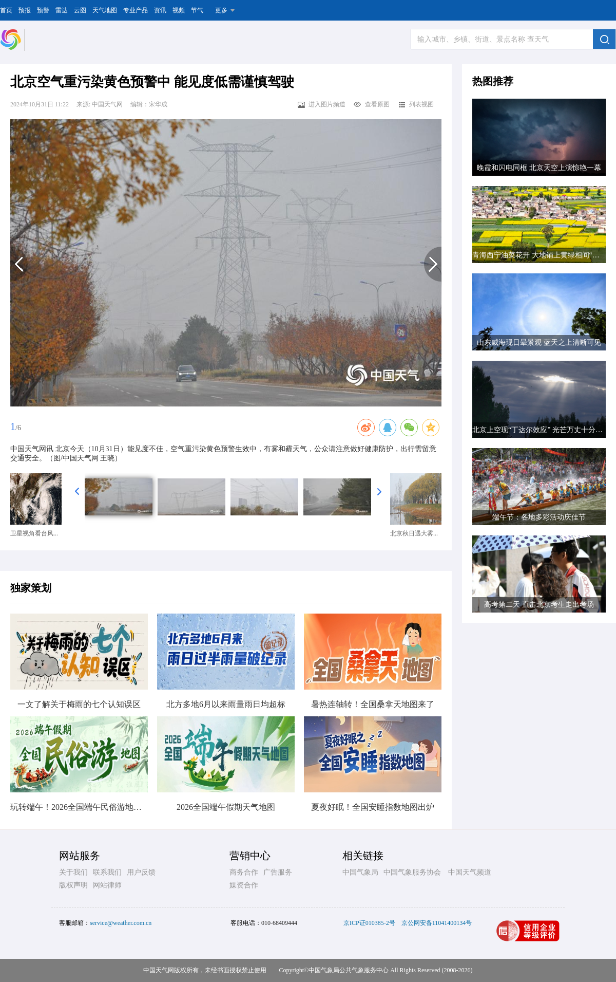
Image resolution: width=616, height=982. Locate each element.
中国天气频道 (469, 872)
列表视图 (415, 104)
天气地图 (104, 10)
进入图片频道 (321, 104)
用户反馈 (141, 872)
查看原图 (371, 104)
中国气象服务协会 (412, 872)
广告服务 (277, 872)
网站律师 (107, 885)
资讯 (160, 10)
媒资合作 (243, 885)
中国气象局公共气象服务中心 (349, 970)
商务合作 (243, 872)
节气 (197, 10)
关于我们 (73, 872)
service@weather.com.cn (120, 923)
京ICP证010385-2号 (369, 923)
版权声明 (73, 885)
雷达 (61, 10)
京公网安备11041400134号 (436, 923)
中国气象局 (360, 872)
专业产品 (135, 10)
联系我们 (107, 872)
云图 (80, 10)
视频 (178, 10)
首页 (6, 10)
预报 (24, 10)
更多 (221, 10)
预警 (43, 10)
